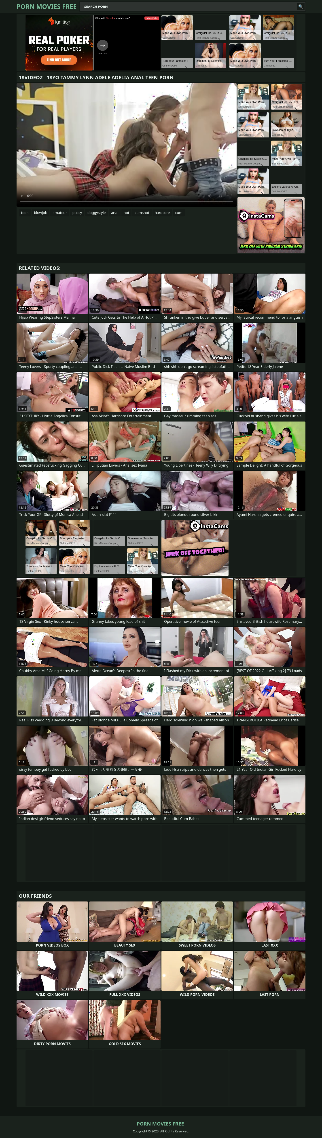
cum (178, 212)
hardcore (162, 212)
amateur (60, 212)
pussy (77, 212)
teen (25, 212)
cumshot (142, 212)
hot (126, 212)
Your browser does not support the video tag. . (127, 145)
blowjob (40, 212)
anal (114, 212)
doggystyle (96, 212)
